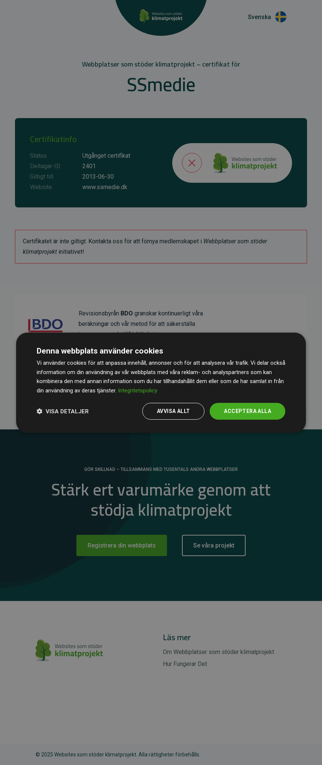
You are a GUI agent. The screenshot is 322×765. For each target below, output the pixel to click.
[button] (63, 411)
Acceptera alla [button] (247, 411)
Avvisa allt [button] (173, 411)
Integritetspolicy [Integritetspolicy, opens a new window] (137, 390)
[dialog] (161, 382)
